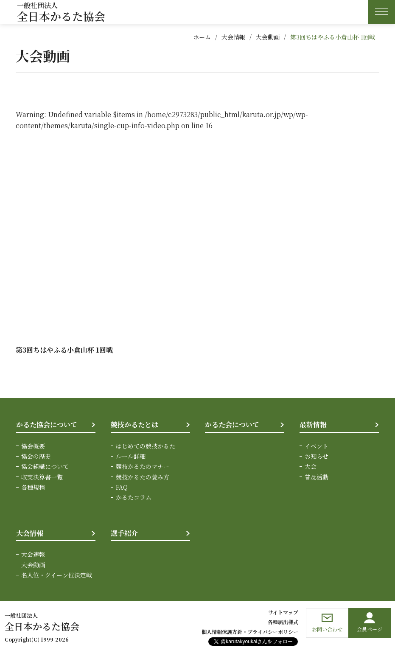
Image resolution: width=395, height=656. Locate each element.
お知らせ (316, 456)
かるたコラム (133, 497)
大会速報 (33, 554)
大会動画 (268, 37)
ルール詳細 (131, 456)
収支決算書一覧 (42, 477)
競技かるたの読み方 (142, 477)
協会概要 (33, 446)
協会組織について (45, 466)
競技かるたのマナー (142, 466)
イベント (316, 446)
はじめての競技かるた (145, 446)
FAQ (122, 487)
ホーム (202, 37)
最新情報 (313, 424)
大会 (311, 466)
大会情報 (233, 37)
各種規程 (33, 487)
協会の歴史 (36, 456)
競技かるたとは (134, 424)
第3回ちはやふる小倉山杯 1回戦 (332, 37)
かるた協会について (46, 424)
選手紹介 (124, 533)
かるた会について (232, 424)
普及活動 (316, 477)
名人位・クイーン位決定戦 (56, 575)
